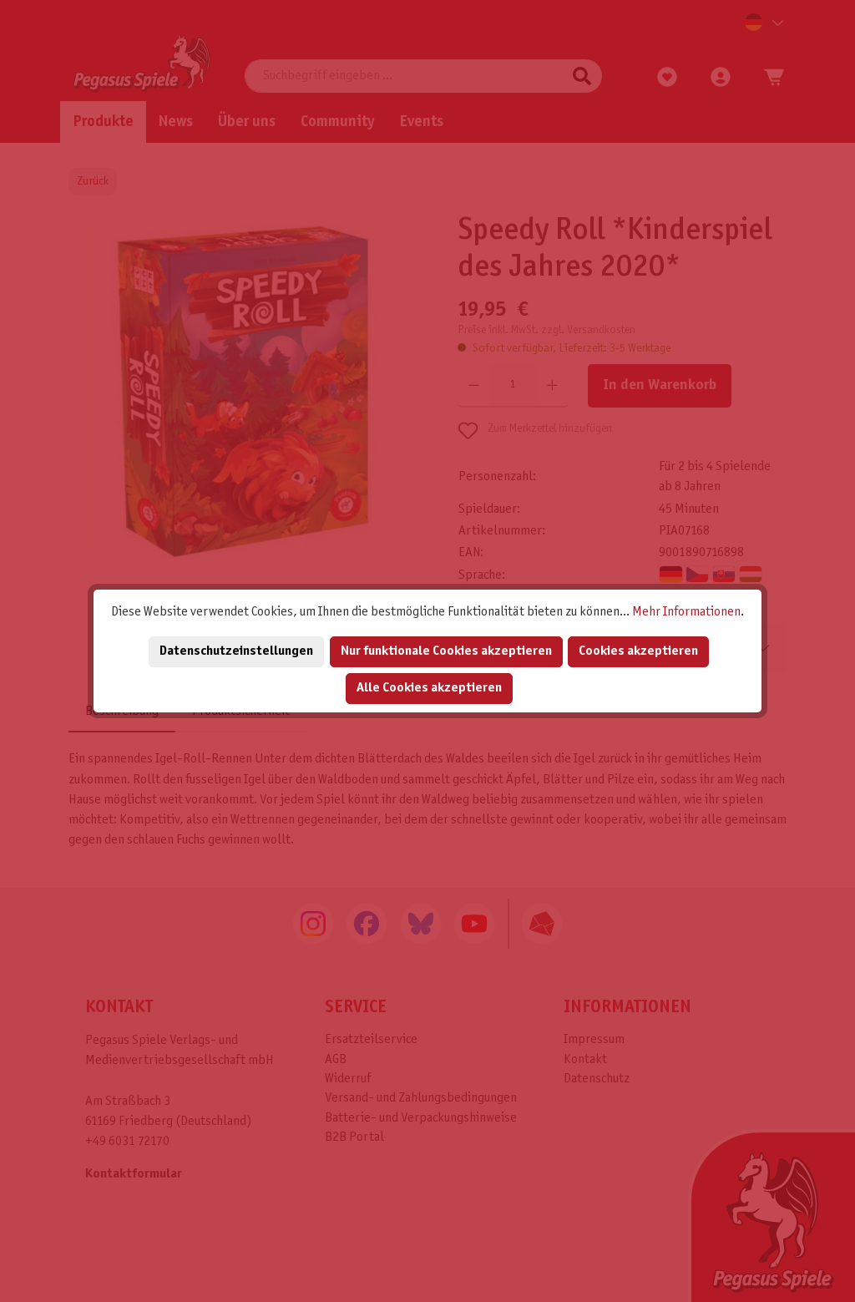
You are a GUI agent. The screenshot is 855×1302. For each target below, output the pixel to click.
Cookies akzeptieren (638, 651)
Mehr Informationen (686, 611)
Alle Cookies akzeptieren (429, 687)
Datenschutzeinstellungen (236, 651)
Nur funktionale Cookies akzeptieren (446, 651)
